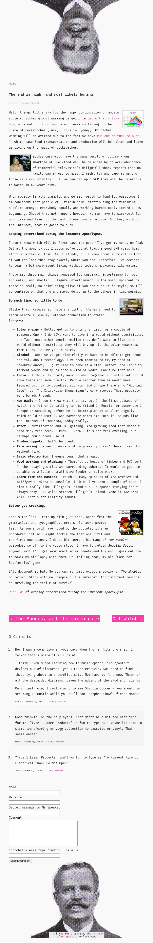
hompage (97, 938)
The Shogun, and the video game (57, 619)
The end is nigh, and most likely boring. (52, 94)
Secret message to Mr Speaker (34, 807)
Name (12, 787)
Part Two (16, 592)
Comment (15, 817)
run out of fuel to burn (118, 136)
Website (15, 797)
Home (12, 84)
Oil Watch (125, 619)
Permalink (62, 702)
